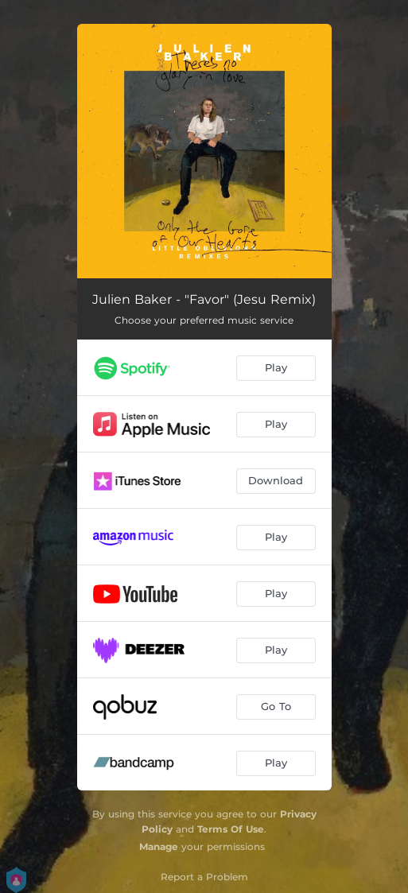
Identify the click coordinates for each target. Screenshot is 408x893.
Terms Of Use (230, 829)
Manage (158, 846)
